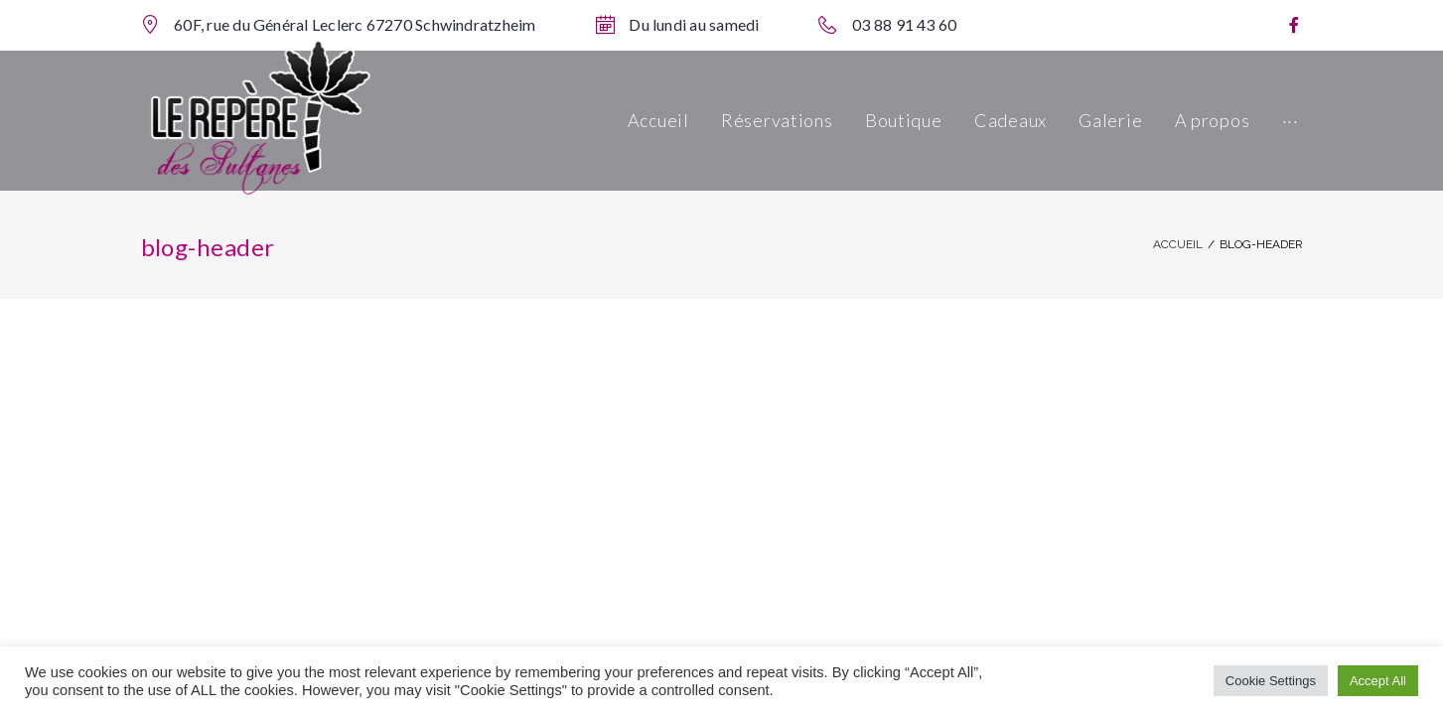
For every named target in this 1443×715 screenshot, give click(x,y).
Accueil (1178, 244)
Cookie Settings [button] (1271, 680)
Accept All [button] (1378, 680)
